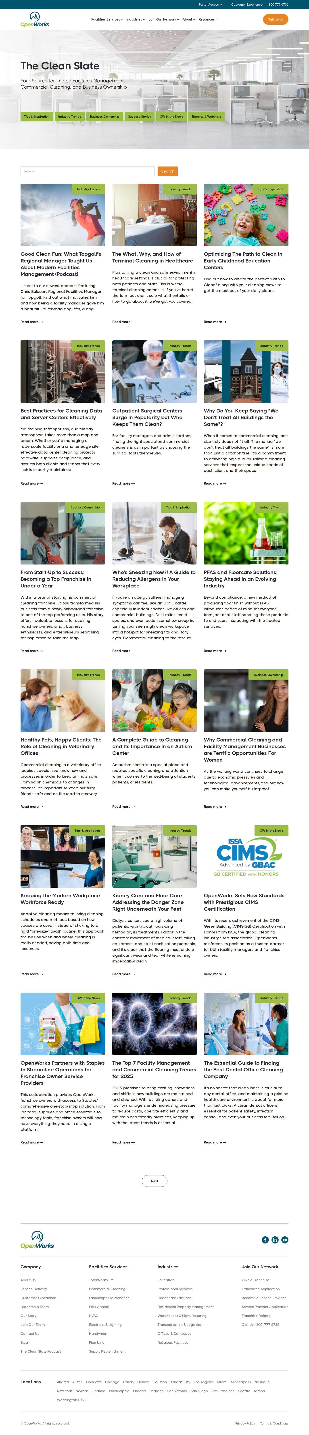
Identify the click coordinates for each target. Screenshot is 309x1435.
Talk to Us (275, 19)
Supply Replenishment (107, 1351)
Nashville (262, 1382)
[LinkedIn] (275, 1239)
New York (64, 1391)
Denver (143, 1382)
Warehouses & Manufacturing (182, 1316)
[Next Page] (154, 1181)
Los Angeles (204, 1382)
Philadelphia (119, 1391)
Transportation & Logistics (180, 1325)
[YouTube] (284, 1239)
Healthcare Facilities (175, 1298)
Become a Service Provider (264, 1298)
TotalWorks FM (101, 1280)
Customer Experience (247, 4)
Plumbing (96, 1342)
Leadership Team (35, 1307)
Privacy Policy (245, 1423)
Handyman (98, 1333)
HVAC (93, 1316)
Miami (222, 1382)
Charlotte (94, 1382)
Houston (160, 1382)
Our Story (28, 1316)
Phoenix (139, 1391)
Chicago (112, 1382)
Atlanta (63, 1382)
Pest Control (99, 1307)
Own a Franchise (255, 1280)
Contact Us (30, 1333)
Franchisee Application (261, 1289)
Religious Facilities (173, 1342)
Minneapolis (241, 1382)
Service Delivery (34, 1289)
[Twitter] (265, 1239)
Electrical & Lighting (105, 1325)
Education (166, 1280)
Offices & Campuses (174, 1333)
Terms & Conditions (274, 1423)
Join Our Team (33, 1325)
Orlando (98, 1391)
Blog (24, 1342)
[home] (35, 19)
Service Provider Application (265, 1307)
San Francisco (223, 1391)
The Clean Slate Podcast (41, 1351)
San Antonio (177, 1391)
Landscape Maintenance (109, 1298)
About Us (28, 1280)
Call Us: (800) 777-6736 (260, 1325)
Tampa (259, 1391)
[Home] (37, 1240)
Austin (77, 1382)
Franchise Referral (256, 1316)
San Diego (199, 1391)
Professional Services (175, 1289)
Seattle (244, 1391)
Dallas (128, 1382)
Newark (82, 1391)
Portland (157, 1391)
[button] (211, 4)
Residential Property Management (186, 1307)
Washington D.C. (71, 1400)
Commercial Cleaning (107, 1289)
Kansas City (180, 1382)
